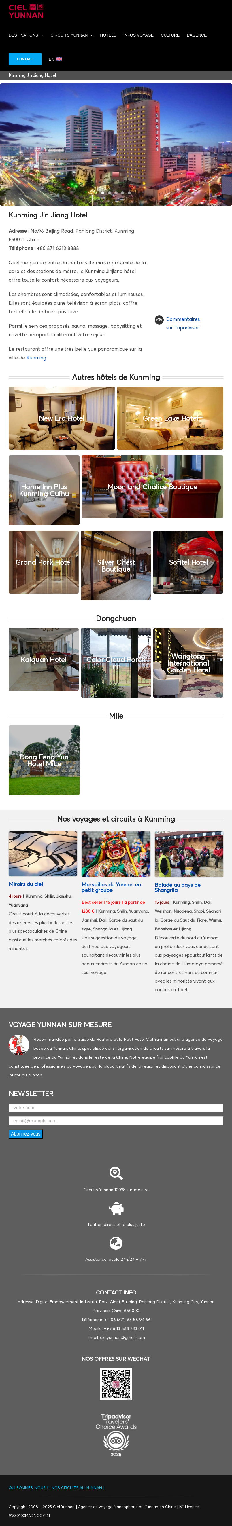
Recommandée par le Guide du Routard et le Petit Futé (88, 1039)
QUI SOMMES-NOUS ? (29, 1487)
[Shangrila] (116, 834)
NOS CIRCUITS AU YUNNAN (77, 1487)
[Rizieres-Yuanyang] (43, 834)
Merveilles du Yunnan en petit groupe (111, 887)
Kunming (36, 358)
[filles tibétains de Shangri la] (189, 834)
